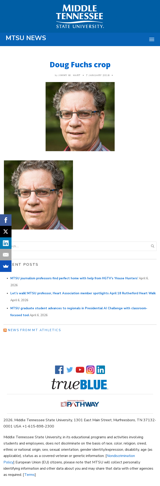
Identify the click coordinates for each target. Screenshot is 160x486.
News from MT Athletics (34, 330)
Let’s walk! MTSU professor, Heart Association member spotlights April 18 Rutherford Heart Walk (83, 293)
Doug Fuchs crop (80, 64)
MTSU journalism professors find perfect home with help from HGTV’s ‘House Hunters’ (74, 278)
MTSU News (26, 38)
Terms (29, 474)
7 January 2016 (98, 75)
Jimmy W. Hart (70, 75)
